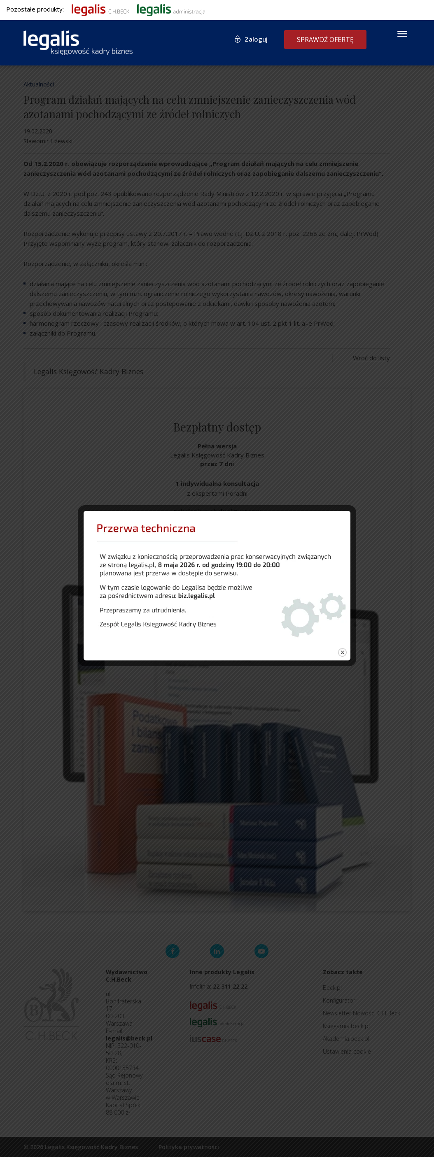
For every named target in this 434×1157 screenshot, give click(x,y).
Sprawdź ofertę (325, 39)
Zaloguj (256, 39)
